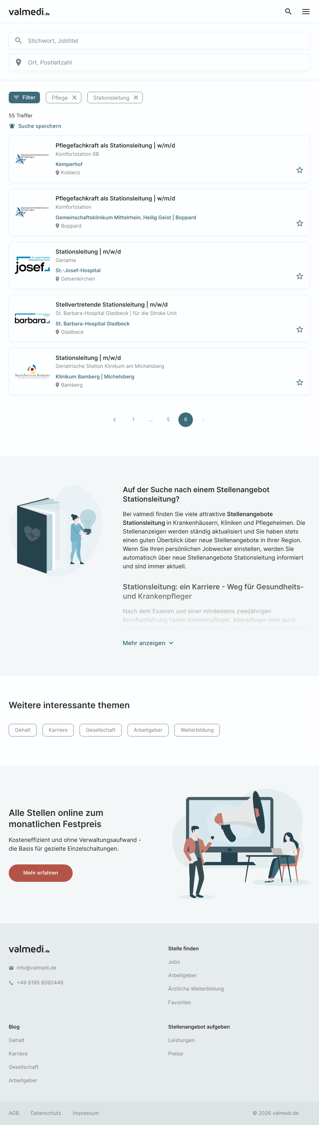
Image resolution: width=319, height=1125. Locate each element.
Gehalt (23, 730)
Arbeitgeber (148, 730)
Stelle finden (183, 949)
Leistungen (181, 1040)
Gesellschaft (101, 730)
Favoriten (179, 1002)
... (151, 419)
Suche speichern (35, 126)
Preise (175, 1054)
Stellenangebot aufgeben (199, 1027)
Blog (14, 1027)
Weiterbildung (197, 730)
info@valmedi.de (37, 968)
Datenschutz (46, 1113)
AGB (14, 1113)
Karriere (58, 730)
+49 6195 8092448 (40, 983)
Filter (24, 97)
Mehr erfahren (40, 873)
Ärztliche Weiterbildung (196, 989)
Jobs (174, 962)
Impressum (86, 1113)
